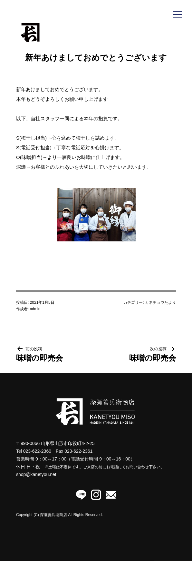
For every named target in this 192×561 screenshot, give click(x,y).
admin (35, 309)
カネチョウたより (160, 302)
